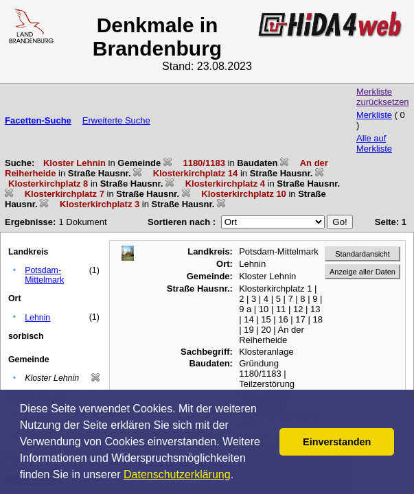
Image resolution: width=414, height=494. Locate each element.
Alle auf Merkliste (374, 143)
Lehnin (37, 317)
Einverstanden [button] (337, 441)
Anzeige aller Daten (362, 272)
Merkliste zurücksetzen (382, 96)
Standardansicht (362, 254)
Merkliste (374, 115)
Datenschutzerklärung (177, 474)
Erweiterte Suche (116, 120)
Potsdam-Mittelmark (44, 275)
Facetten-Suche (38, 120)
